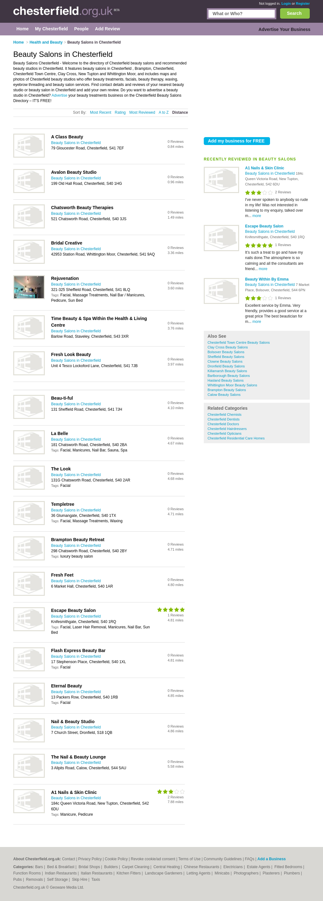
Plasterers (272, 873)
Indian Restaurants (61, 873)
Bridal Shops (90, 867)
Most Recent (100, 112)
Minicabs (222, 873)
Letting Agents (198, 873)
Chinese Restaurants (202, 867)
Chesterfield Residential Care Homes (236, 438)
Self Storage (58, 879)
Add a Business (271, 859)
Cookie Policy (116, 859)
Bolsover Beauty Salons (226, 352)
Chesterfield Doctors (223, 424)
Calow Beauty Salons (224, 394)
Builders (111, 867)
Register (303, 3)
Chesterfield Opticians (225, 433)
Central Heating (167, 867)
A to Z (163, 112)
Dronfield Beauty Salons (226, 366)
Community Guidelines (223, 859)
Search (294, 13)
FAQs (249, 859)
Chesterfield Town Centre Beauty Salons (239, 342)
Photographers (247, 873)
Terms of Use (189, 859)
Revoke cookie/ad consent (153, 859)
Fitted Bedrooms (288, 867)
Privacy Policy (90, 859)
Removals (35, 879)
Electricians (233, 867)
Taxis (95, 879)
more (256, 216)
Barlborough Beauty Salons (229, 376)
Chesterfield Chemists (225, 414)
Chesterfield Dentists (224, 419)
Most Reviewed (142, 112)
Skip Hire (80, 879)
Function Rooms (27, 873)
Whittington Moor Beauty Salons (232, 385)
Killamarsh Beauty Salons (227, 371)
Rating (120, 112)
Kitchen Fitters (129, 873)
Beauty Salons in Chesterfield (270, 173)
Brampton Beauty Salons (227, 390)
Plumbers (292, 873)
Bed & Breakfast (61, 867)
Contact (68, 859)
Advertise (59, 95)
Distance (180, 112)
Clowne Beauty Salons (225, 361)
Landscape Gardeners (164, 873)
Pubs (18, 879)
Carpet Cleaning (136, 867)
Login (286, 3)
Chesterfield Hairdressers (227, 429)
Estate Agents (259, 867)
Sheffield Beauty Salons (226, 357)
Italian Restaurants (97, 873)
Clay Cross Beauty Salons (228, 347)
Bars (39, 867)
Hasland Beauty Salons (226, 380)
